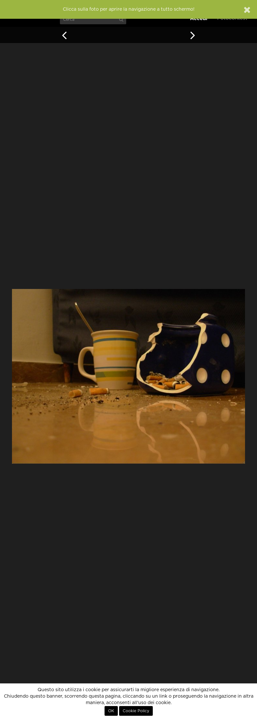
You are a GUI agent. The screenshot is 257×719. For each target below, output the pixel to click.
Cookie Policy (136, 711)
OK (111, 711)
